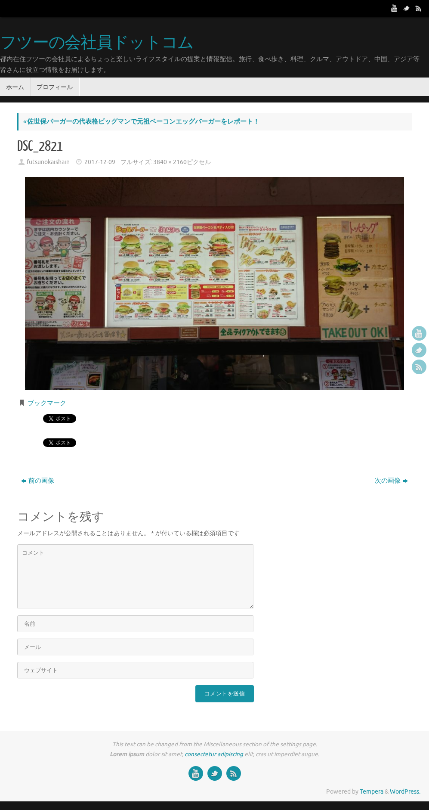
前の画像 (37, 481)
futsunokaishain (48, 162)
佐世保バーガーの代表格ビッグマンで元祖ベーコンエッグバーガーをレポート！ (141, 122)
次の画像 (391, 481)
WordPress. (405, 791)
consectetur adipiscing (214, 754)
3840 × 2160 (170, 162)
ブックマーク (47, 403)
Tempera (371, 791)
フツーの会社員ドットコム (97, 43)
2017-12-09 (99, 162)
